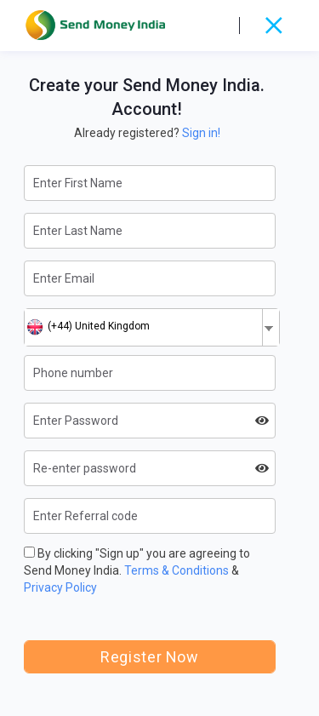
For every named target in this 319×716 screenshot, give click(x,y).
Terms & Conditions (176, 570)
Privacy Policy (60, 587)
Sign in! (201, 133)
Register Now (149, 657)
